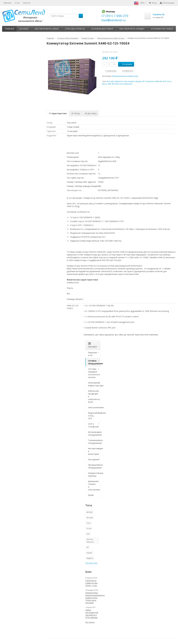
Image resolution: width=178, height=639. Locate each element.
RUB (143, 3)
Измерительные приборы (94, 474)
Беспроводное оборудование (94, 433)
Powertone (150, 81)
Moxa (104, 84)
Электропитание (94, 407)
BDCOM (115, 84)
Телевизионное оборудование (94, 441)
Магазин (7, 3)
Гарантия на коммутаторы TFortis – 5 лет (91, 583)
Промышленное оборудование (94, 466)
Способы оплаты (75, 28)
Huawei (131, 81)
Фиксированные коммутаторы (125, 76)
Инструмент (94, 459)
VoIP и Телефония (93, 425)
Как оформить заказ (47, 28)
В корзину (125, 64)
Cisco (169, 81)
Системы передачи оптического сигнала (94, 373)
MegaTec (90, 558)
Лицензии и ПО (92, 354)
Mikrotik (159, 81)
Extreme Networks (90, 540)
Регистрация (167, 3)
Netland (118, 81)
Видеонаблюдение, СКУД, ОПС (94, 416)
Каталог (24, 28)
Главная (9, 28)
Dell (164, 81)
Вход (152, 3)
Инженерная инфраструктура (94, 384)
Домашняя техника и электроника (94, 485)
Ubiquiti (138, 81)
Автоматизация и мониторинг (94, 451)
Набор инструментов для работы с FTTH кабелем (91, 614)
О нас (17, 3)
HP (143, 81)
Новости (26, 3)
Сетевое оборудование (94, 362)
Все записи (90, 622)
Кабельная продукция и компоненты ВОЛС (94, 396)
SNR (109, 84)
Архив (91, 495)
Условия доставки (102, 28)
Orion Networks (125, 84)
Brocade (110, 81)
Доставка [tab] (91, 113)
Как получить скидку (131, 28)
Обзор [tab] (75, 113)
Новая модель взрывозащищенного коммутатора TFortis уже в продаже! (93, 597)
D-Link (124, 81)
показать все (91, 563)
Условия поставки (162, 28)
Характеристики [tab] (58, 113)
